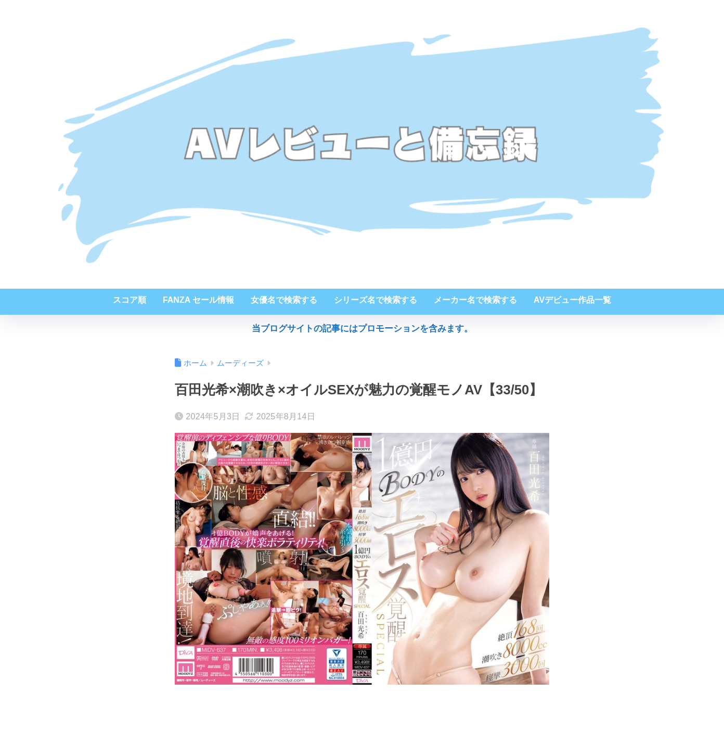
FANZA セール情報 (198, 300)
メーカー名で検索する (475, 300)
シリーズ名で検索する (375, 300)
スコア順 (129, 300)
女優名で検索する (284, 300)
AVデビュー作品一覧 (572, 300)
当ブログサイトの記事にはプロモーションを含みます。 (362, 328)
